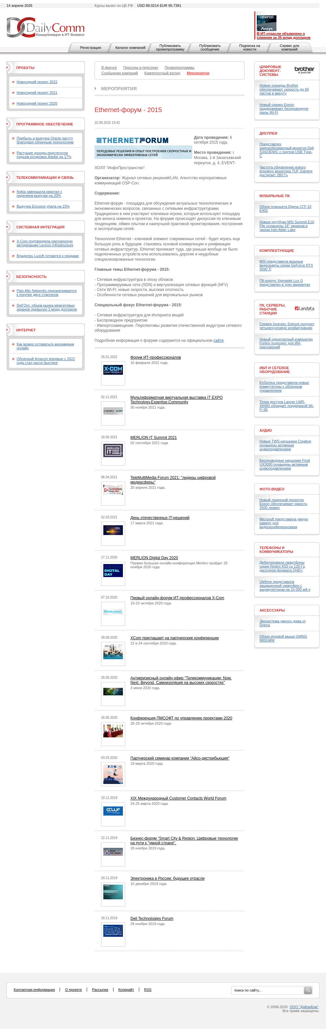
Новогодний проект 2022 (37, 82)
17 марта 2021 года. (147, 523)
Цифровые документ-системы (270, 71)
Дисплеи (268, 133)
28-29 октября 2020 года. (151, 723)
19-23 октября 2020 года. (151, 603)
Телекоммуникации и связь (45, 178)
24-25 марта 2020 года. (149, 803)
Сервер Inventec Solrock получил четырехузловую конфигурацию (286, 326)
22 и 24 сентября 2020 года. (153, 643)
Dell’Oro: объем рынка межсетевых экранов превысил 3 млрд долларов (47, 307)
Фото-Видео (271, 489)
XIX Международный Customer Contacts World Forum (178, 798)
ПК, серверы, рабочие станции (272, 309)
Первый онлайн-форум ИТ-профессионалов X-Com (177, 598)
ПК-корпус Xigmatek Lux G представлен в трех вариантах (284, 282)
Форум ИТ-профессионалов (155, 357)
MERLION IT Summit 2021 (153, 437)
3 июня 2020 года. (145, 688)
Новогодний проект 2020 (37, 103)
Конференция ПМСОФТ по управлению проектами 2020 (181, 718)
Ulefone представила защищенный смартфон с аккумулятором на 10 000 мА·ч (284, 585)
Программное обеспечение (44, 124)
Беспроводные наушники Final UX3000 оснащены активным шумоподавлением (284, 464)
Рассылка (100, 990)
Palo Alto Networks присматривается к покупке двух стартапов (47, 293)
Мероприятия (119, 88)
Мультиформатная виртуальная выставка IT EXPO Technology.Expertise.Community (176, 399)
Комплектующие (276, 251)
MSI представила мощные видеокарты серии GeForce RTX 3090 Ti (286, 265)
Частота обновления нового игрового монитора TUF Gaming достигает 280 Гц (285, 171)
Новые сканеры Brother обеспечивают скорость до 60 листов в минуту (284, 89)
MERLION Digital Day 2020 (154, 558)
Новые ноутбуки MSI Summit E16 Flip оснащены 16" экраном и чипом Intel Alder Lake (286, 226)
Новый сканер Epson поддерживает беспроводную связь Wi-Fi (283, 108)
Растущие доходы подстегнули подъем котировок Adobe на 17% (44, 155)
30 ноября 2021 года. (148, 407)
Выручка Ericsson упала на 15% (43, 206)
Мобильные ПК (274, 196)
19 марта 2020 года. (147, 763)
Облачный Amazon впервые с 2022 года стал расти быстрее (46, 361)
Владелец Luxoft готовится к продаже (48, 256)
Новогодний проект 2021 (37, 92)
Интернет (26, 330)
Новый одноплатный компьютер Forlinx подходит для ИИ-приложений (286, 343)
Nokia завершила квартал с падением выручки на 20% (39, 193)
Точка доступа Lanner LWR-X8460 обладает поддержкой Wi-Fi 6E (286, 406)
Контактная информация (34, 990)
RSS (148, 990)
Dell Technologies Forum (151, 918)
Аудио (265, 430)
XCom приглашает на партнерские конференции (174, 638)
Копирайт (126, 990)
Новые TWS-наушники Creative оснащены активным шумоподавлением (285, 445)
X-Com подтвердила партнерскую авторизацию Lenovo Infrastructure (45, 243)
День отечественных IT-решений (159, 517)
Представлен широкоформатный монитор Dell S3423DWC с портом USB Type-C (286, 150)
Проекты (25, 68)
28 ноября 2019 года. (148, 848)
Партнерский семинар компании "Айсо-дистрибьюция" (180, 758)
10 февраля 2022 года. (149, 363)
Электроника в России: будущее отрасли (167, 878)
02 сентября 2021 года (149, 443)
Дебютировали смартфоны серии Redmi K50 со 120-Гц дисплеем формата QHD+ (282, 566)
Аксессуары (272, 610)
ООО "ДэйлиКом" (304, 1007)
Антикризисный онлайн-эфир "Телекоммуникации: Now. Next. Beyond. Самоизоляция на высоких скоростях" (181, 680)
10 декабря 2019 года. (148, 884)
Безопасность (31, 277)
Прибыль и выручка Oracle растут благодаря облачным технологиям (45, 140)
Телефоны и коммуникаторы (276, 550)
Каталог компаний (130, 48)
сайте (219, 340)
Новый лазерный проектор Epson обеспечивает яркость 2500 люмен (283, 504)
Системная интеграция (40, 227)
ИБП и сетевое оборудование (274, 370)
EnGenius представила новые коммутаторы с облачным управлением (284, 386)
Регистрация (90, 48)
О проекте (73, 990)
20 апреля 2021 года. (147, 487)
